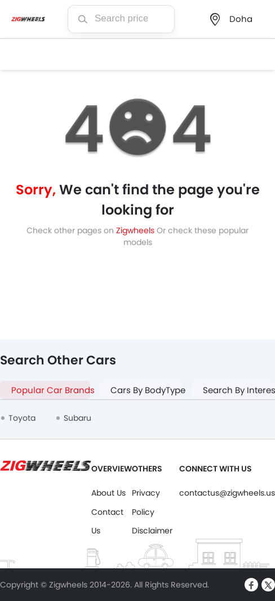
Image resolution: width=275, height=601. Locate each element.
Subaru (77, 418)
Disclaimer (152, 530)
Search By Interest (239, 390)
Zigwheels (136, 230)
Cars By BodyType (146, 390)
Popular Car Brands (50, 390)
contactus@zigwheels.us (227, 492)
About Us (108, 492)
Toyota (22, 418)
